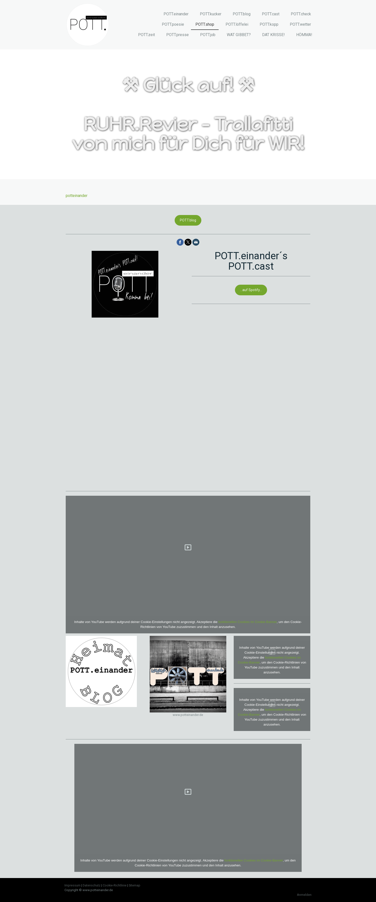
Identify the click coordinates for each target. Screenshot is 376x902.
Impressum (72, 885)
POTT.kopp (269, 24)
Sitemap (134, 885)
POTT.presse (177, 34)
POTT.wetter (300, 24)
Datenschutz (92, 885)
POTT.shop (204, 24)
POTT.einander (176, 14)
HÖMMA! (304, 34)
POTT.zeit (146, 34)
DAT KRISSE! (273, 34)
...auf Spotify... (251, 290)
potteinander (76, 195)
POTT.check (301, 14)
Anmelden (304, 895)
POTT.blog (242, 14)
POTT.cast (270, 14)
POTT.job (207, 34)
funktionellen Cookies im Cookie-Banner (247, 622)
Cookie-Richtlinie (114, 885)
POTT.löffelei (237, 24)
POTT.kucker (210, 14)
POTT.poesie (173, 24)
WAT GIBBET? (239, 34)
